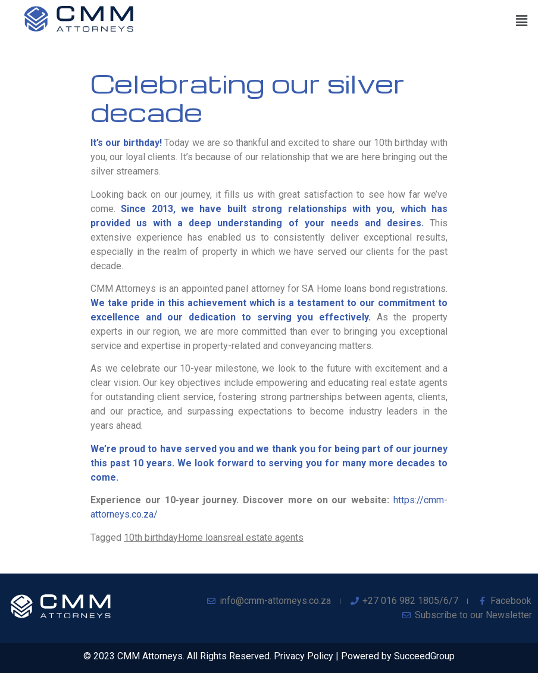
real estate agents (266, 537)
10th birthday (151, 537)
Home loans (203, 537)
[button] (522, 21)
